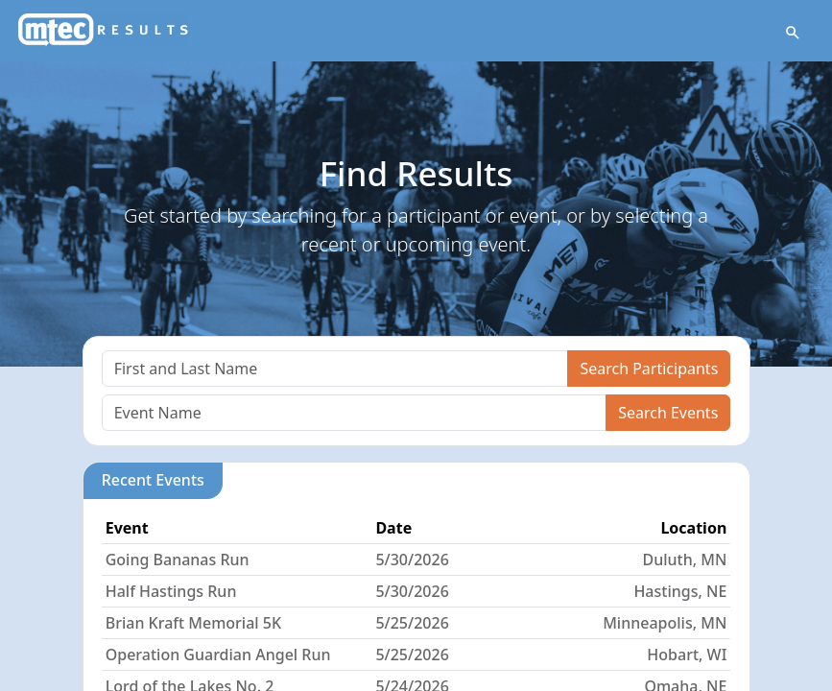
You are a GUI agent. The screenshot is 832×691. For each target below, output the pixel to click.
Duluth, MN (684, 559)
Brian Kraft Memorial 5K (193, 622)
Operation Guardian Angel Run (218, 654)
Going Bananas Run (178, 559)
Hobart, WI (686, 654)
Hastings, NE (679, 591)
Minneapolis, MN (664, 622)
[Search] (335, 368)
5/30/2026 (411, 559)
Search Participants (649, 368)
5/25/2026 (411, 622)
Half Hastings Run (171, 591)
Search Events (668, 412)
